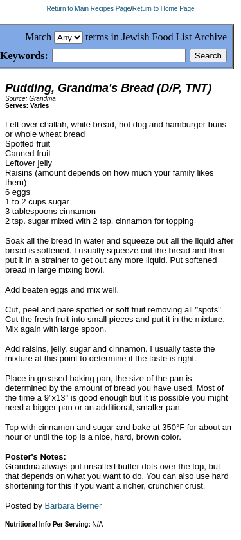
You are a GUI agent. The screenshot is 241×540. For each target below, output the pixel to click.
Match (38, 37)
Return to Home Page (163, 8)
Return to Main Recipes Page (88, 8)
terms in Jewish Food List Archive (156, 37)
